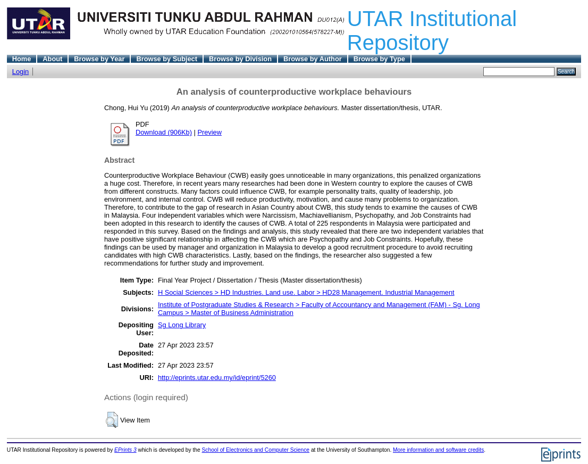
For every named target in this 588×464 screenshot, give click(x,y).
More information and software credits (438, 450)
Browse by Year (99, 59)
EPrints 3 (125, 450)
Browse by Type (379, 59)
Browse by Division (240, 59)
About (52, 59)
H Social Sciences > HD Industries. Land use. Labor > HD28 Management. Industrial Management (306, 292)
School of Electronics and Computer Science (256, 450)
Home (21, 59)
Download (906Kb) (164, 132)
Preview (209, 132)
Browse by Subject (166, 59)
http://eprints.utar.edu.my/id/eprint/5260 (217, 378)
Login (20, 72)
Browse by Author (312, 59)
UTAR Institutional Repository (432, 30)
